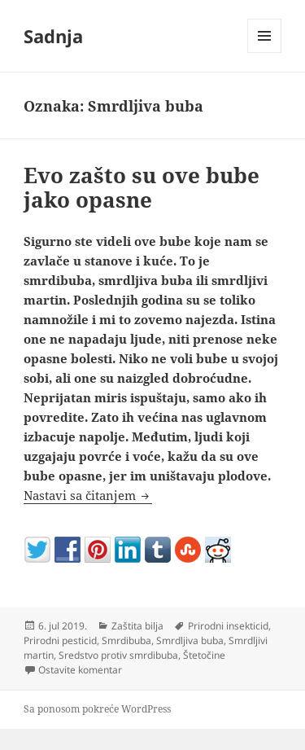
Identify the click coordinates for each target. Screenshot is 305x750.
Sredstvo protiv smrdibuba (118, 655)
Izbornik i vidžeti (264, 52)
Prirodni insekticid (228, 626)
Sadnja (53, 36)
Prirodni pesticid (60, 640)
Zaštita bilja (137, 626)
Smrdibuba (126, 640)
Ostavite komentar (80, 670)
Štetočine (204, 655)
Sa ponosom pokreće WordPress (97, 709)
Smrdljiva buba (190, 640)
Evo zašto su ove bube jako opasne (141, 187)
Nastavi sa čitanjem (88, 495)
